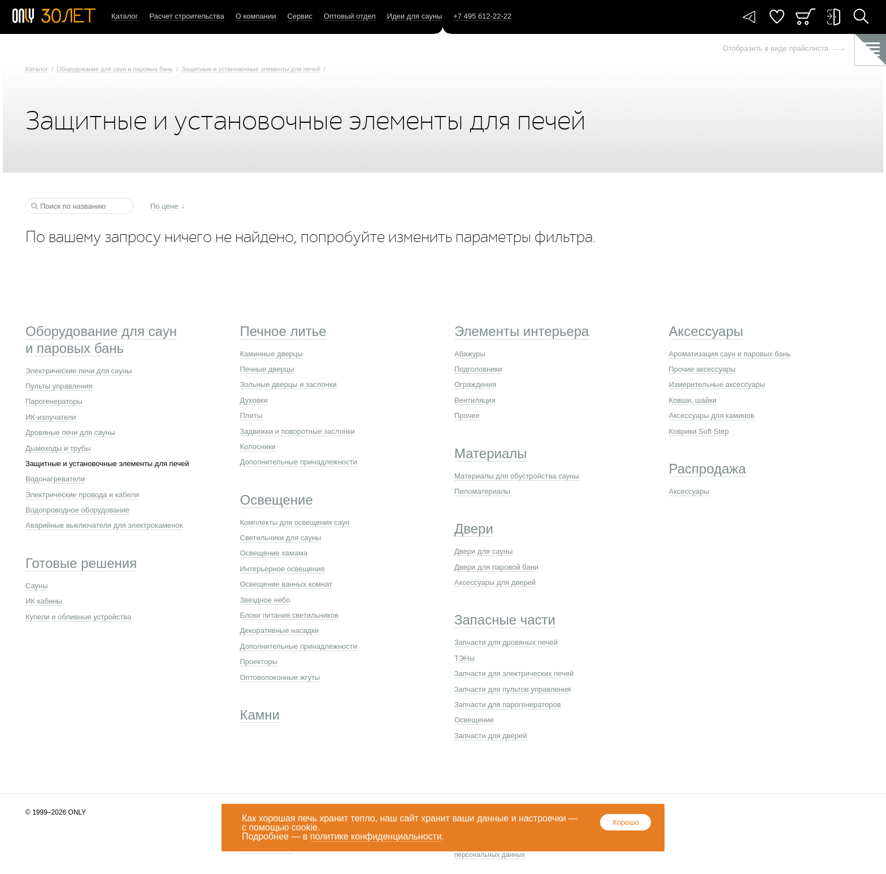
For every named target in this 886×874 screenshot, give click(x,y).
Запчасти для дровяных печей (506, 642)
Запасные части (504, 619)
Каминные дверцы (271, 354)
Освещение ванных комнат (286, 584)
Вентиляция (475, 400)
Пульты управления (59, 386)
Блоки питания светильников (289, 615)
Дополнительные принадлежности (299, 462)
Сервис (300, 16)
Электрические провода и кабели (82, 494)
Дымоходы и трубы (57, 448)
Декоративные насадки (279, 630)
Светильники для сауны (281, 537)
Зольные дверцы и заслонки (288, 384)
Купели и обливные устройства (78, 617)
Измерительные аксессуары (717, 384)
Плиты (251, 415)
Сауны (36, 586)
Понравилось (777, 17)
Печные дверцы (267, 369)
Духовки (254, 400)
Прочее (467, 415)
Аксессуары (706, 331)
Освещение (276, 499)
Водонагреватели (55, 479)
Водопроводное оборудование (77, 510)
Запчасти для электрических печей (514, 673)
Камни (260, 714)
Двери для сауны (483, 551)
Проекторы (258, 661)
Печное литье (283, 331)
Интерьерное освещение (282, 569)
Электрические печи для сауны (78, 371)
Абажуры (469, 354)
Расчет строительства (186, 16)
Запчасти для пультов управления (512, 689)
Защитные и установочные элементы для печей (250, 69)
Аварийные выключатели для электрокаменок (104, 525)
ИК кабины (43, 601)
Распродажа (707, 468)
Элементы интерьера (521, 331)
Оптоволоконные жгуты (280, 677)
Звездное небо (265, 600)
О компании (256, 16)
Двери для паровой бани (496, 567)
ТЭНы (464, 658)
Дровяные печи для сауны (70, 432)
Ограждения (475, 384)
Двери (473, 528)
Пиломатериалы (482, 491)
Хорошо (625, 822)
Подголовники (478, 369)
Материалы (490, 453)
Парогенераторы (53, 401)
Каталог (124, 16)
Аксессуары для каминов (712, 415)
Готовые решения (81, 563)
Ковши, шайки (693, 400)
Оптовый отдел (350, 16)
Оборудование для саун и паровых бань (115, 69)
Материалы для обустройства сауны (516, 476)
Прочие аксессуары (702, 369)
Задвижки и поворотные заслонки (297, 431)
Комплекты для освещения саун (295, 522)
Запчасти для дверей (490, 735)
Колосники (258, 446)
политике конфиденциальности (376, 836)
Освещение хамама (274, 553)
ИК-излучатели (50, 417)
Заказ (805, 16)
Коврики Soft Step (699, 431)
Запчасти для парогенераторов (507, 704)
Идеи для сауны (414, 16)
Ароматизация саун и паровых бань (730, 354)
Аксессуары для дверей (495, 582)
